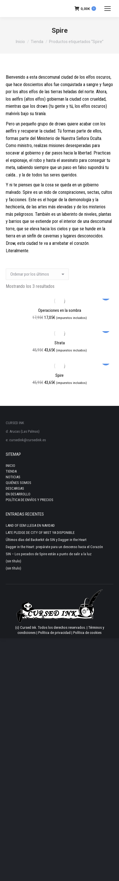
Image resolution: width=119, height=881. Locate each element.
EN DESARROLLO (18, 494)
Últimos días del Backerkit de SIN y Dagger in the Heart (46, 540)
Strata (59, 342)
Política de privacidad (54, 632)
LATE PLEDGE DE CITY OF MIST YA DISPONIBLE (40, 532)
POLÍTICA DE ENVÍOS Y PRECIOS (29, 500)
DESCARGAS (15, 488)
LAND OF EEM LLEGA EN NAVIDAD (30, 525)
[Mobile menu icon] (107, 8)
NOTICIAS (13, 477)
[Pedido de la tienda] (37, 274)
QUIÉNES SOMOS (18, 483)
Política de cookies (87, 632)
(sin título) (13, 561)
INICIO (10, 465)
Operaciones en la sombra (59, 310)
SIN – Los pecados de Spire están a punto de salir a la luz (48, 554)
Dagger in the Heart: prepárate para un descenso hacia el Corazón (54, 547)
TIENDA (11, 471)
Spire (59, 375)
